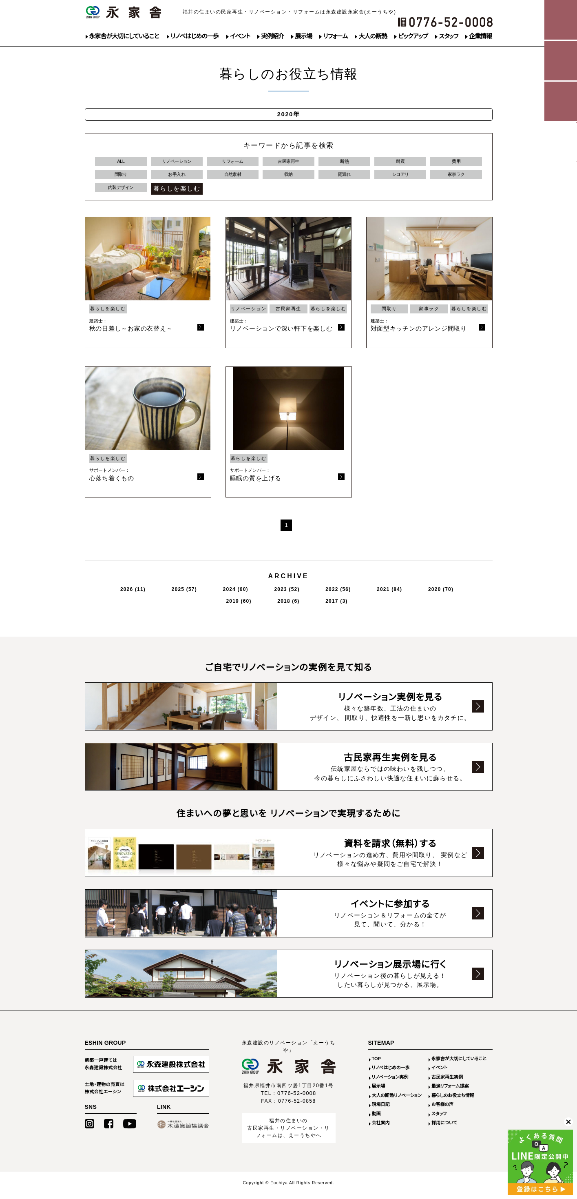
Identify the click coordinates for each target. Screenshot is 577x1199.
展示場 (303, 36)
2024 (198, 592)
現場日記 (381, 1109)
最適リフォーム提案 (450, 1090)
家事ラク (456, 177)
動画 (376, 1118)
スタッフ (448, 36)
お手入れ (176, 177)
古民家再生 (288, 162)
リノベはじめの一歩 (194, 36)
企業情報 (480, 36)
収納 (288, 177)
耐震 (400, 162)
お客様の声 (442, 1109)
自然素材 (232, 177)
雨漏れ (344, 177)
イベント (240, 36)
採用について (444, 1127)
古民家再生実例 (447, 1081)
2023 (235, 592)
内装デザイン (121, 193)
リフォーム (335, 36)
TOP (376, 1063)
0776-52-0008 (296, 1098)
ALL (121, 162)
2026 (123, 592)
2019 (384, 592)
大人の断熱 (372, 36)
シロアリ (400, 177)
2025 (161, 592)
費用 (456, 162)
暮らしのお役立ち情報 (452, 1100)
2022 (272, 592)
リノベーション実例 (390, 1081)
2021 (309, 592)
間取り (121, 177)
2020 (347, 592)
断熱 (344, 162)
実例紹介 (272, 36)
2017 (452, 592)
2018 (419, 592)
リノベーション (177, 162)
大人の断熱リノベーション (397, 1100)
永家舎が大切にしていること (124, 36)
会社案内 (381, 1127)
